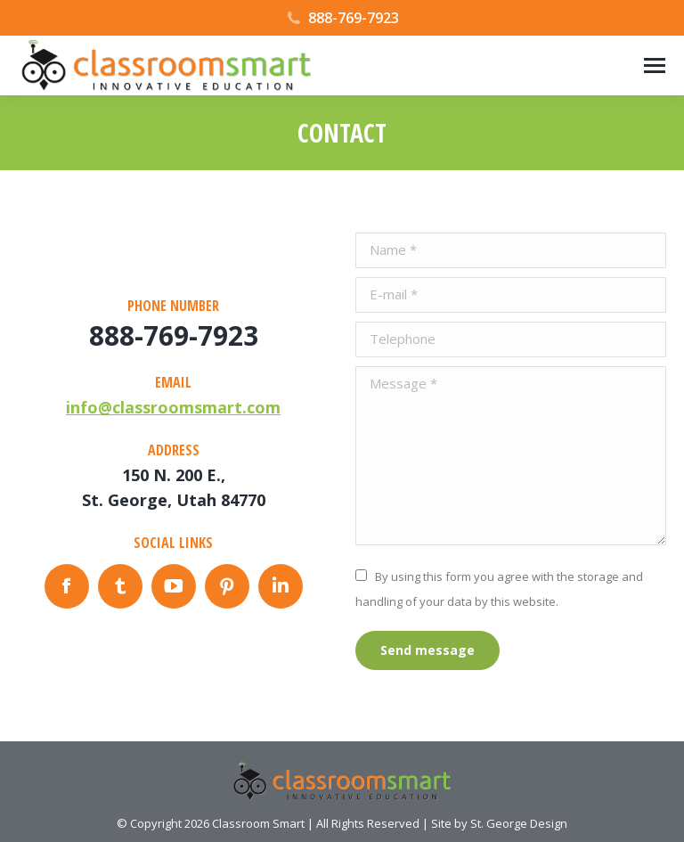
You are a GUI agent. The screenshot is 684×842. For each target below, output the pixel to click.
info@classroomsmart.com (173, 407)
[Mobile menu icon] (654, 65)
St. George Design (518, 823)
